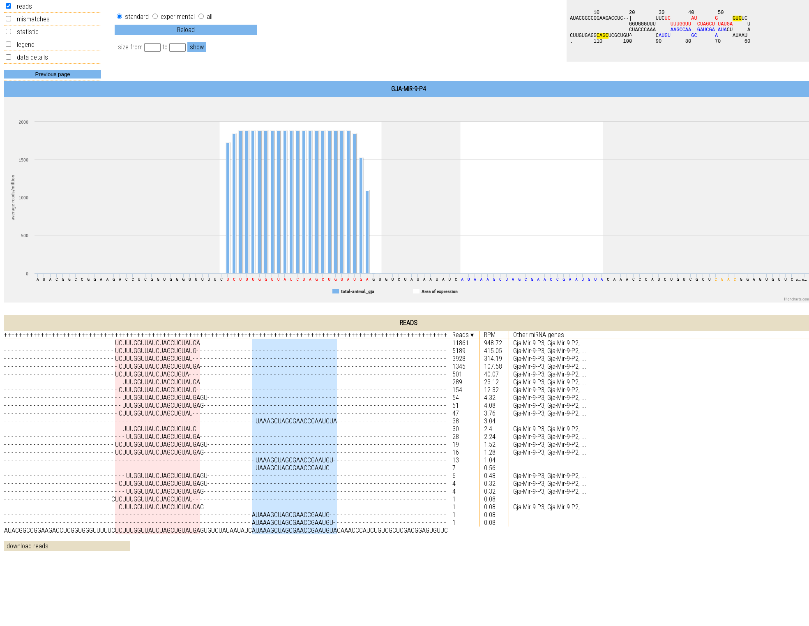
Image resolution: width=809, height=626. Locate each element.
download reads (27, 546)
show (197, 47)
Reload (186, 30)
